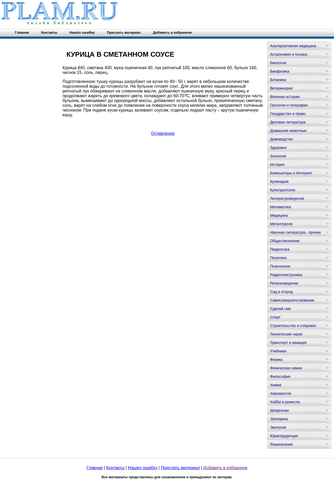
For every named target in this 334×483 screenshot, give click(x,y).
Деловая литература (288, 122)
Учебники (278, 351)
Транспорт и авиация (288, 342)
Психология (280, 266)
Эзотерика (279, 419)
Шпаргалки (279, 410)
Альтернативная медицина (293, 46)
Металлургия (281, 224)
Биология (278, 63)
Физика (276, 359)
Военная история (285, 97)
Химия (275, 385)
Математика (280, 207)
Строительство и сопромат (293, 326)
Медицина (279, 215)
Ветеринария (281, 88)
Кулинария (279, 181)
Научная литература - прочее (295, 232)
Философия (280, 376)
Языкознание (281, 444)
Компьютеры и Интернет (291, 173)
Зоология (278, 156)
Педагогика (279, 249)
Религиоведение (284, 283)
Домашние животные (288, 130)
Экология (278, 427)
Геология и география (289, 105)
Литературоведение (287, 198)
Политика (278, 258)
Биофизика (279, 71)
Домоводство (281, 139)
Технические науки (286, 334)
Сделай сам (280, 309)
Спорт (275, 317)
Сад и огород (281, 292)
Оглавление (163, 133)
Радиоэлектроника (286, 275)
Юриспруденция (284, 436)
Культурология (282, 190)
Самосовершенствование (292, 300)
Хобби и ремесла (285, 402)
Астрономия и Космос (289, 54)
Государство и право (288, 114)
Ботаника (278, 80)
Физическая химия (286, 368)
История (277, 164)
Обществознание (285, 241)
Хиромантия (280, 393)
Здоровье (278, 147)
